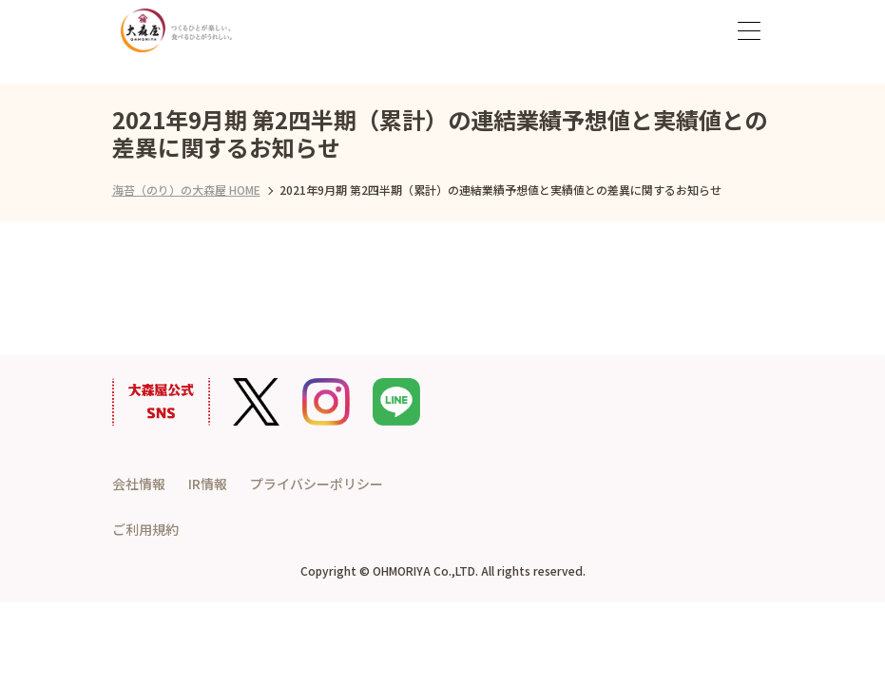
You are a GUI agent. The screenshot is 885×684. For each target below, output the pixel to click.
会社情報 (138, 483)
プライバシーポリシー (316, 483)
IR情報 (207, 483)
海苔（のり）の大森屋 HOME (186, 189)
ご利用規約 (145, 529)
